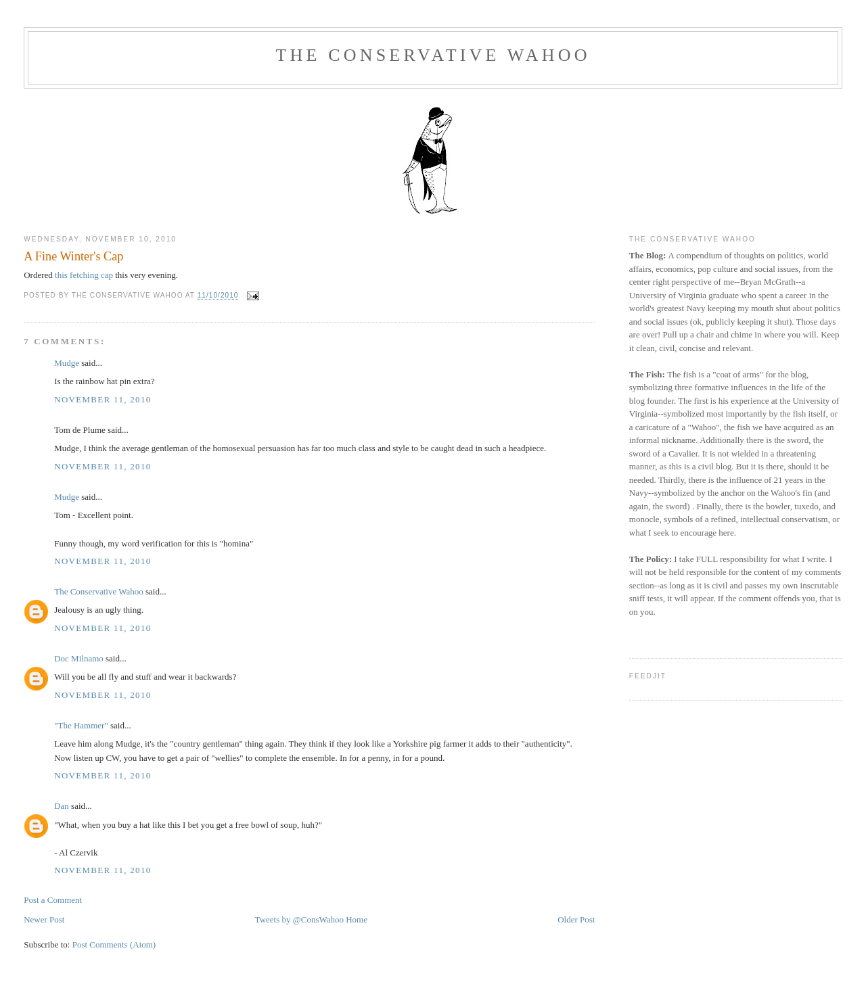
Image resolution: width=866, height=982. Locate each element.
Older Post (576, 919)
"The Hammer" (81, 725)
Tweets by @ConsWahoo (299, 919)
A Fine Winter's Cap (73, 256)
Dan (61, 806)
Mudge (66, 363)
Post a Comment (53, 900)
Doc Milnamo (79, 658)
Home (356, 919)
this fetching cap (83, 275)
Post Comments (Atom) (114, 944)
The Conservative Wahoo (432, 55)
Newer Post (44, 919)
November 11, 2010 (102, 399)
